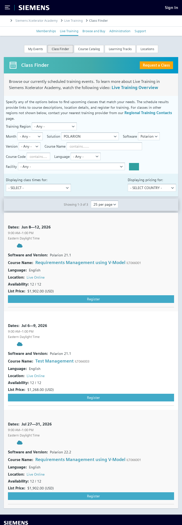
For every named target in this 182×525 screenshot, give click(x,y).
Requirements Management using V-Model (80, 262)
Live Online (36, 277)
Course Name (55, 146)
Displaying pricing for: (145, 180)
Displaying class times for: (26, 180)
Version (12, 146)
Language (62, 156)
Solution (53, 136)
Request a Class (156, 65)
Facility (11, 166)
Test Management (54, 361)
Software (130, 136)
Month (11, 136)
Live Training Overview (135, 87)
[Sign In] (171, 7)
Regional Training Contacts (148, 113)
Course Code (16, 156)
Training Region (18, 126)
